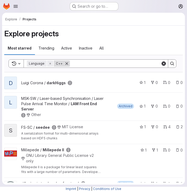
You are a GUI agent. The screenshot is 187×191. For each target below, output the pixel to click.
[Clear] (164, 63)
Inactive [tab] (85, 48)
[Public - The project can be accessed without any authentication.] (70, 83)
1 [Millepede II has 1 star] (143, 150)
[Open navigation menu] (15, 6)
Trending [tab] (46, 48)
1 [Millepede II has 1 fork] (155, 150)
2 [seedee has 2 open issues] (179, 127)
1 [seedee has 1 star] (143, 127)
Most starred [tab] (20, 48)
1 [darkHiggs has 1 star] (142, 82)
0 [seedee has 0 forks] (154, 127)
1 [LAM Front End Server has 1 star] (142, 106)
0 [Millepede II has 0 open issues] (179, 150)
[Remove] (67, 63)
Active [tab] (66, 48)
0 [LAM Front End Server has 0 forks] (154, 106)
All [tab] (101, 48)
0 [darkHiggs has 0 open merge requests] (166, 82)
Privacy (84, 189)
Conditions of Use (107, 189)
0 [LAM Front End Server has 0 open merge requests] (166, 106)
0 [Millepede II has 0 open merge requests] (166, 150)
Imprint (71, 189)
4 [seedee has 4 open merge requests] (167, 127)
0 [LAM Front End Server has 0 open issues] (179, 106)
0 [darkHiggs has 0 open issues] (179, 82)
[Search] (115, 63)
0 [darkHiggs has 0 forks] (154, 82)
